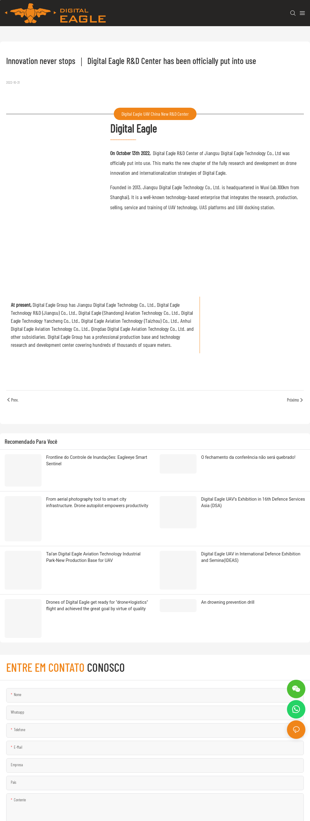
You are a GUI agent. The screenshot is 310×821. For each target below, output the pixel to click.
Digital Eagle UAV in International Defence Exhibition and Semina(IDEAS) (250, 516)
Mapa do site (127, 809)
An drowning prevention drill (227, 541)
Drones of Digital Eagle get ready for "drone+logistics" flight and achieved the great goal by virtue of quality (97, 544)
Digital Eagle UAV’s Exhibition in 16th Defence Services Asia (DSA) (253, 484)
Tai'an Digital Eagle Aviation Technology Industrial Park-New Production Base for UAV (93, 516)
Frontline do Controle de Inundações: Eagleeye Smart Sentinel (96, 460)
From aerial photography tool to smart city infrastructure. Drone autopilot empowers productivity (97, 484)
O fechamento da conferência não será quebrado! (248, 457)
